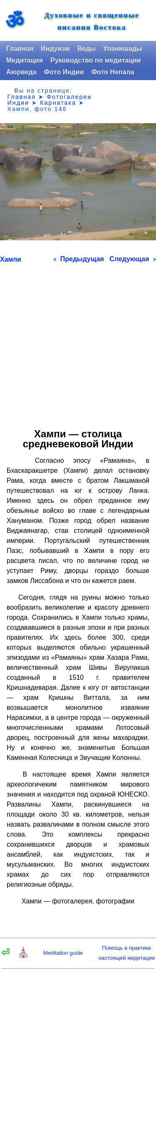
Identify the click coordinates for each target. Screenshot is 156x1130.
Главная (19, 48)
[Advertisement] (78, 343)
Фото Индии (64, 72)
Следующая (132, 258)
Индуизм (55, 48)
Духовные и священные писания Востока (91, 21)
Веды (86, 48)
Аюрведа (21, 72)
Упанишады (122, 48)
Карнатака (58, 102)
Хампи (10, 259)
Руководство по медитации (95, 60)
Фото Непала (112, 72)
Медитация (24, 60)
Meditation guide (63, 953)
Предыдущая (78, 258)
